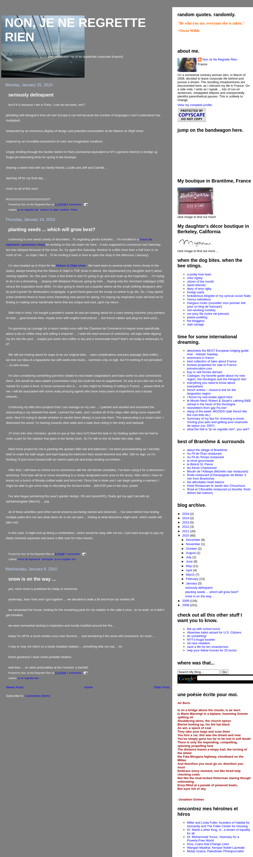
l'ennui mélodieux (199, 299)
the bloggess (196, 321)
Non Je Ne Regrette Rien (219, 59)
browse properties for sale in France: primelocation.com (212, 366)
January (192, 583)
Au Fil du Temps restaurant (205, 457)
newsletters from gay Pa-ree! (207, 408)
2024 (186, 514)
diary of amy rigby (199, 288)
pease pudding (197, 317)
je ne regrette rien (28, 209)
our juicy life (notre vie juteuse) (208, 313)
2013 (186, 522)
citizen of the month (200, 281)
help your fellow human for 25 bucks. (212, 650)
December (193, 540)
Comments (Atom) (37, 696)
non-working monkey (201, 310)
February (192, 579)
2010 (186, 535)
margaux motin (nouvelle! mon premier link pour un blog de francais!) (216, 304)
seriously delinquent (31, 94)
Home (89, 687)
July (189, 557)
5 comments (74, 204)
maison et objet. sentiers (54, 209)
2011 (186, 531)
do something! (197, 636)
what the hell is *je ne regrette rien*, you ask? (218, 429)
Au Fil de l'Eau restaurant (204, 453)
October (192, 548)
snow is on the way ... (32, 579)
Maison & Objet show (71, 265)
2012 (186, 526)
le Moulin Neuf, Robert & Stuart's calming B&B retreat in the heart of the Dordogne (219, 402)
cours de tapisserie (29, 559)
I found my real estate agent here (210, 397)
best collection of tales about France (212, 361)
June (190, 561)
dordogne (47, 559)
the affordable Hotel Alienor (205, 482)
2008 (186, 605)
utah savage (195, 324)
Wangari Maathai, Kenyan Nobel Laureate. (216, 847)
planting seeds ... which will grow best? (51, 229)
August (191, 553)
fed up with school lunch (203, 629)
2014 (186, 518)
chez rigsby (195, 278)
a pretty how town (199, 274)
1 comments (74, 672)
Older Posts (162, 687)
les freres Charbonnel (202, 468)
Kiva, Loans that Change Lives (208, 844)
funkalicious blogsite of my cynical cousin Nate (219, 296)
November (193, 544)
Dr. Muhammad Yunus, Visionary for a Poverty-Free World (213, 838)
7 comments (72, 554)
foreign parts (195, 292)
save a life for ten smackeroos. (208, 647)
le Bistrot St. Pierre (200, 464)
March (191, 574)
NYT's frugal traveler (201, 639)
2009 (186, 601)
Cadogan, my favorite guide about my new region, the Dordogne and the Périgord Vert (216, 377)
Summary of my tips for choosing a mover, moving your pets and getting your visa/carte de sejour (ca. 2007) (217, 422)
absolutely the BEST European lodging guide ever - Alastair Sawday (218, 352)
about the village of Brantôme (207, 450)
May (189, 566)
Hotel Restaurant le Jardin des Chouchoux (216, 485)
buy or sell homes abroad (204, 372)
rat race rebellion (198, 643)
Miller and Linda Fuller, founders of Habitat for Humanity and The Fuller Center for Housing (218, 824)
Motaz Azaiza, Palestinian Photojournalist (215, 851)
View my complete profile (194, 105)
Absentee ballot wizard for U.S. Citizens (214, 632)
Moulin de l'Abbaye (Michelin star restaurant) (217, 471)
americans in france (200, 358)
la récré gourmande (200, 460)
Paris (74, 209)
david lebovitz (196, 285)
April (189, 570)
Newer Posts (15, 687)
